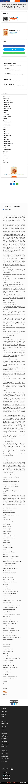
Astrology (6, 157)
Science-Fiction (7, 149)
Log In (22, 1)
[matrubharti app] (27, 1)
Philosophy (6, 129)
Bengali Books (4, 741)
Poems (5, 112)
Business (6, 151)
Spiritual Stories (7, 98)
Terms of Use (4, 713)
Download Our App (14, 701)
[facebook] (4, 769)
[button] (14, 1)
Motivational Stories (8, 102)
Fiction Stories (7, 100)
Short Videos (4, 726)
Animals (6, 155)
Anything (6, 160)
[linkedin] (13, 769)
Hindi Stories (4, 750)
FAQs (3, 716)
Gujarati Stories (5, 751)
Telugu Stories (4, 761)
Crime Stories (7, 162)
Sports (5, 153)
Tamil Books (4, 738)
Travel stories (7, 114)
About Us (4, 708)
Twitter (14, 49)
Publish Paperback (5, 728)
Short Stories (7, 96)
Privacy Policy (4, 711)
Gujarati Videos (5, 723)
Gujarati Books (5, 735)
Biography (6, 133)
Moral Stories (7, 124)
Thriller (5, 147)
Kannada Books (5, 744)
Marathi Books (5, 736)
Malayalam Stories (5, 758)
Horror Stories (7, 139)
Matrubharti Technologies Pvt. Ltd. (13, 782)
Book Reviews (7, 145)
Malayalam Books (5, 743)
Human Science (7, 127)
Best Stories (4, 720)
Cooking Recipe (7, 135)
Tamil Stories (4, 759)
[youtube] (11, 769)
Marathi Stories (5, 753)
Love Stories (7, 120)
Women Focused (7, 116)
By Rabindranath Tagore (13, 32)
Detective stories (7, 122)
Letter (5, 137)
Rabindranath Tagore (13, 17)
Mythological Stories (8, 143)
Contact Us (4, 709)
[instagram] (6, 769)
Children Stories (7, 106)
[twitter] (8, 769)
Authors (3, 724)
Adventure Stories (8, 126)
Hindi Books (4, 733)
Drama (5, 118)
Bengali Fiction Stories (13, 33)
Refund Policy (4, 714)
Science (6, 158)
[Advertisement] (14, 195)
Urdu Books (4, 746)
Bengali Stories (5, 756)
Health (5, 131)
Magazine (6, 110)
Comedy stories (7, 108)
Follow (13, 19)
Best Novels (4, 721)
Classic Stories (7, 104)
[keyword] (12, 1)
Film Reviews (7, 141)
